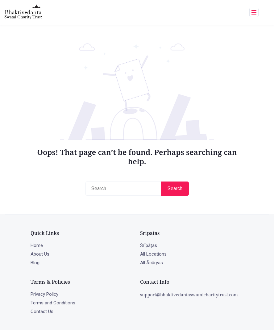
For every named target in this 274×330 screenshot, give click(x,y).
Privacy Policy (44, 294)
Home (37, 245)
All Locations (153, 254)
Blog (35, 262)
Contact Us (42, 311)
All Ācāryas (151, 262)
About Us (40, 254)
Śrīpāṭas (148, 245)
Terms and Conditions (53, 303)
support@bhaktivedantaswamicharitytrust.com (189, 295)
